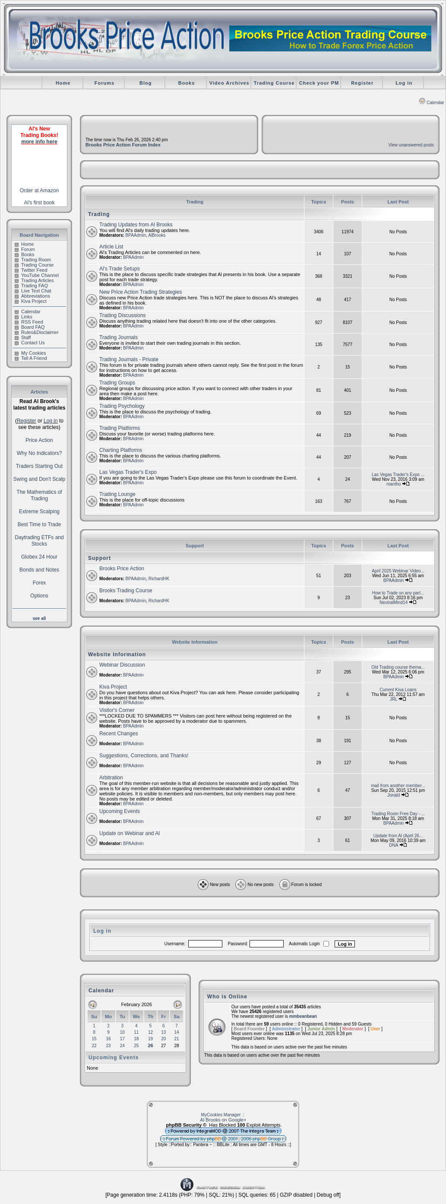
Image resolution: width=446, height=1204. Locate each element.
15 (94, 1038)
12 (150, 1032)
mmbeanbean (303, 1016)
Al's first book (39, 203)
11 (136, 1032)
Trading (99, 214)
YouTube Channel (37, 275)
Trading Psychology (122, 406)
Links (23, 316)
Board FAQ (29, 327)
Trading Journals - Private (128, 359)
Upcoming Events (119, 811)
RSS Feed (29, 321)
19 (150, 1038)
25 (136, 1045)
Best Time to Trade (39, 524)
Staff (23, 337)
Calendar (431, 102)
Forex (39, 583)
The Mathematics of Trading (39, 495)
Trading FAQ (31, 285)
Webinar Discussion (122, 665)
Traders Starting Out (39, 466)
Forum (25, 249)
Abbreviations (32, 296)
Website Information (117, 654)
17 (122, 1038)
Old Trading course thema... (397, 667)
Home (63, 83)
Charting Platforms (120, 450)
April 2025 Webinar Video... (398, 571)
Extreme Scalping (39, 511)
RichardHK (159, 578)
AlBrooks (156, 235)
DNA (393, 845)
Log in (403, 83)
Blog (145, 83)
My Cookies (30, 353)
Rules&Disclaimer (37, 332)
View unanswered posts (411, 145)
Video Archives (229, 83)
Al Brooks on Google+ (223, 1119)
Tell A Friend (31, 358)
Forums (104, 83)
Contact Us (29, 342)
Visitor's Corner (116, 710)
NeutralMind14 (394, 602)
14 (176, 1032)
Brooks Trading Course (125, 591)
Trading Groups (117, 383)
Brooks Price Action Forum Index (123, 144)
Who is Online (227, 997)
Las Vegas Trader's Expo (128, 472)
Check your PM (319, 83)
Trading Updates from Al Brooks (136, 225)
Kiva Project (31, 301)
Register (362, 83)
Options (39, 596)
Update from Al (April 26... (398, 835)
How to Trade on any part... (398, 593)
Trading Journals (118, 337)
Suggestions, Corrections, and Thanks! (144, 756)
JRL (393, 699)
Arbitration (111, 778)
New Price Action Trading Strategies (140, 292)
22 (94, 1045)
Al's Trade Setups (119, 269)
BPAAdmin (136, 235)
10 (122, 1032)
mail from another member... (398, 785)
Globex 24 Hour (39, 557)
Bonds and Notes (39, 570)
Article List (111, 247)
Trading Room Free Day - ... (398, 813)
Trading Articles (34, 280)
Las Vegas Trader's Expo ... (398, 474)
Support (99, 558)
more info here (39, 142)
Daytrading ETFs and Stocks (39, 540)
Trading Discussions (122, 315)
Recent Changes (118, 734)
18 (136, 1038)
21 (176, 1038)
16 (108, 1038)
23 (108, 1045)
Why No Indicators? (39, 453)
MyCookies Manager (221, 1114)
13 (163, 1032)
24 (122, 1045)
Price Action (39, 440)
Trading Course (274, 83)
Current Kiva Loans (398, 689)
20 (163, 1038)
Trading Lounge (117, 494)
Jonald (393, 795)
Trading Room (33, 259)
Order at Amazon (39, 190)
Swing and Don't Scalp (39, 479)
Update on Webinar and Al (129, 833)
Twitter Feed (31, 270)
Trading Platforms (119, 428)
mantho (393, 484)
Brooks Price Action (121, 568)
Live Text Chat (33, 290)
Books (186, 83)
